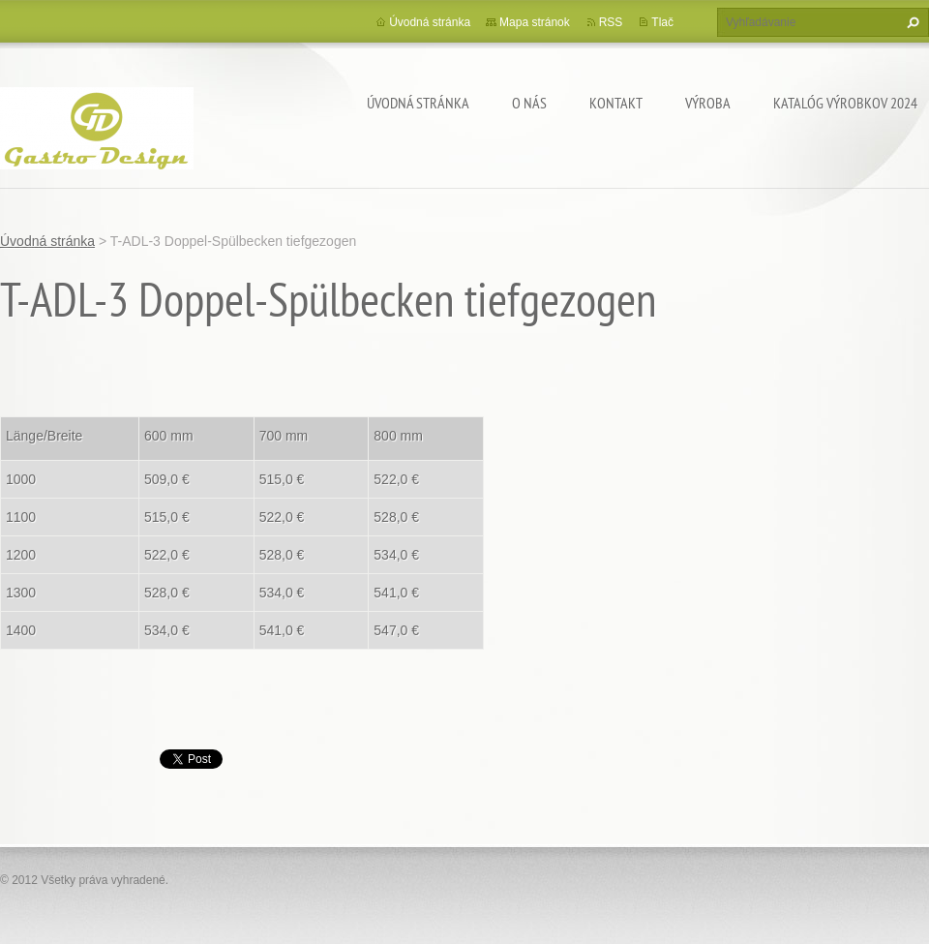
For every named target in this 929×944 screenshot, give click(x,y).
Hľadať (910, 22)
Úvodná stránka (418, 102)
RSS (611, 22)
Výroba (708, 102)
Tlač (662, 22)
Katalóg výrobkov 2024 (845, 102)
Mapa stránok (534, 22)
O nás (529, 102)
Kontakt (616, 102)
